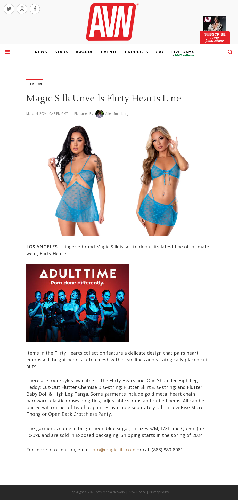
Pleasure (80, 113)
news (41, 52)
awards (85, 52)
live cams (183, 55)
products (137, 52)
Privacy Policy (159, 492)
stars (62, 52)
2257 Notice (137, 492)
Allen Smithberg (116, 113)
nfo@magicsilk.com (113, 449)
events (109, 52)
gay (159, 52)
